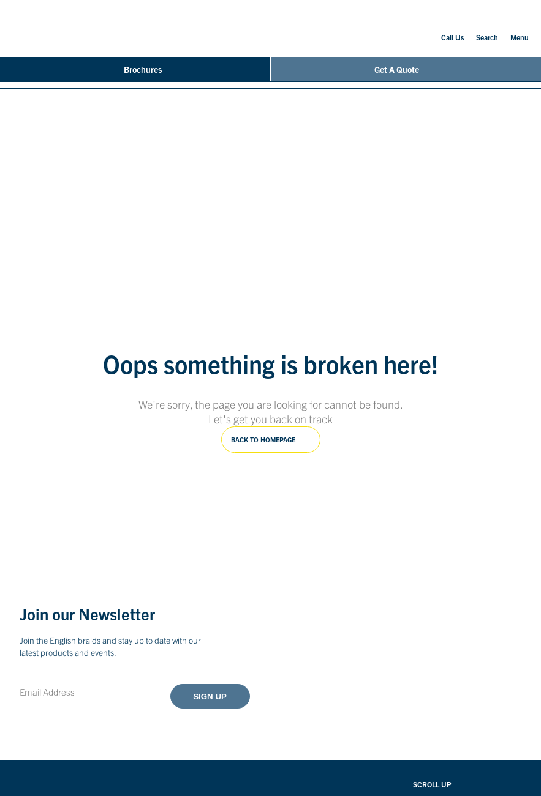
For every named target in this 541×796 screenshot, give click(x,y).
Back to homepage (263, 439)
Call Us (452, 29)
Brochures (135, 69)
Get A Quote (405, 69)
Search (487, 29)
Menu (519, 27)
